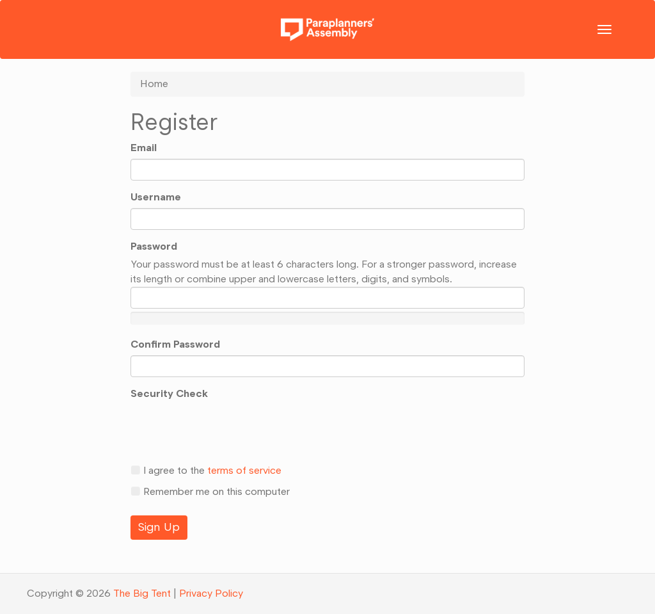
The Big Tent (142, 593)
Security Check (169, 393)
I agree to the (205, 470)
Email (143, 147)
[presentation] (227, 429)
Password (153, 246)
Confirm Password (175, 344)
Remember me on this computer (210, 491)
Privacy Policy (211, 593)
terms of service (244, 470)
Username (155, 197)
